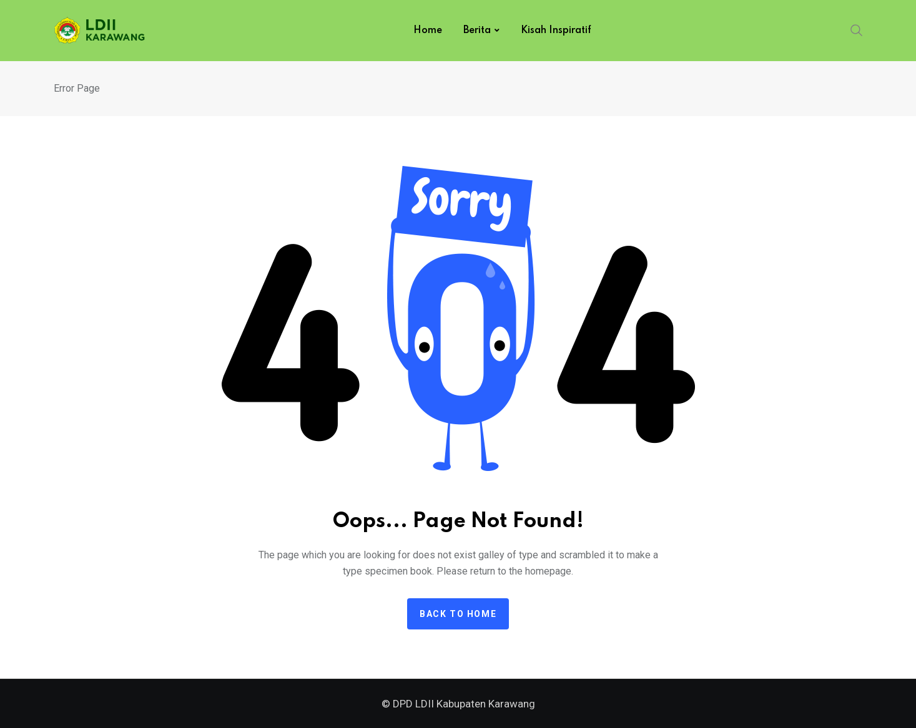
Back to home (458, 614)
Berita (477, 31)
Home (427, 31)
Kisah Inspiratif (556, 31)
